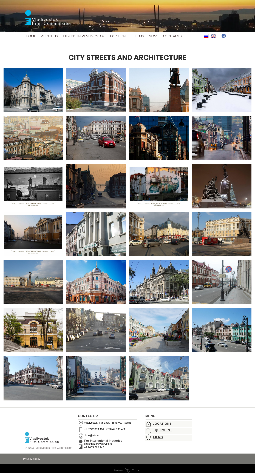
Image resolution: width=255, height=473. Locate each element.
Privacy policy (31, 458)
